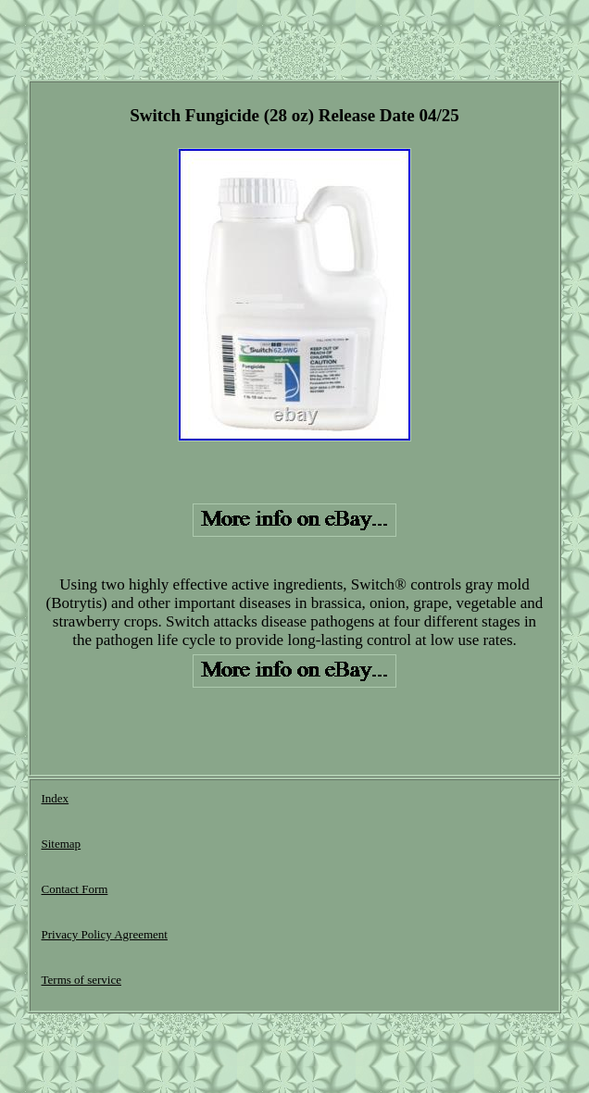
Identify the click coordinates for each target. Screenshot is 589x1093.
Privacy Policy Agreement (105, 934)
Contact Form (75, 889)
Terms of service (81, 980)
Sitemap (61, 844)
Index (55, 798)
